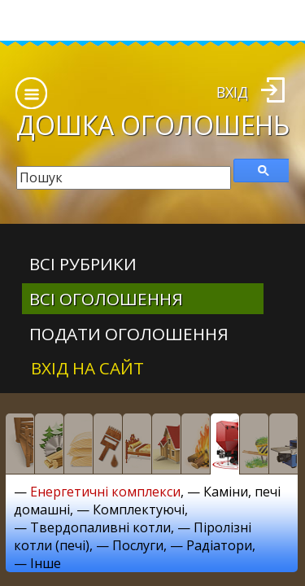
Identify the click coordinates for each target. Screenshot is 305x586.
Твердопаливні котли (100, 527)
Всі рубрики (83, 263)
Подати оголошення (129, 333)
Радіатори (219, 545)
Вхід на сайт (87, 367)
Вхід (232, 92)
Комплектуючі (139, 509)
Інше (45, 563)
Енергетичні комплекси (105, 492)
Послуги (137, 545)
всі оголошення (106, 298)
